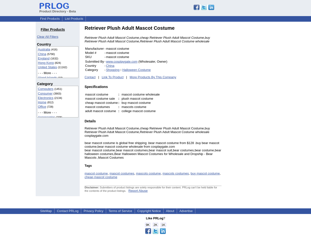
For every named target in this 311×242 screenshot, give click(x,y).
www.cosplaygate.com (122, 61)
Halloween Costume (136, 70)
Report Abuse (138, 191)
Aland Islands (47, 77)
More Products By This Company (153, 77)
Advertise (186, 211)
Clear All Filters (47, 37)
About (170, 211)
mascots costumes (176, 173)
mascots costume (148, 173)
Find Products (50, 18)
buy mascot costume (205, 173)
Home (42, 102)
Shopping (113, 70)
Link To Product (112, 77)
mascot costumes (122, 173)
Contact (90, 77)
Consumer (45, 93)
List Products (74, 18)
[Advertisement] (254, 98)
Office (42, 106)
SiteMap (46, 211)
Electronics (46, 98)
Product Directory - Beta (57, 9)
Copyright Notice (149, 211)
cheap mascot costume (101, 177)
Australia (44, 49)
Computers (46, 89)
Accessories (46, 117)
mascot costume (96, 173)
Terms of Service (120, 211)
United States (47, 67)
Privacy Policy (93, 211)
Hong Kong (46, 63)
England (44, 58)
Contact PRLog (67, 211)
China (42, 54)
